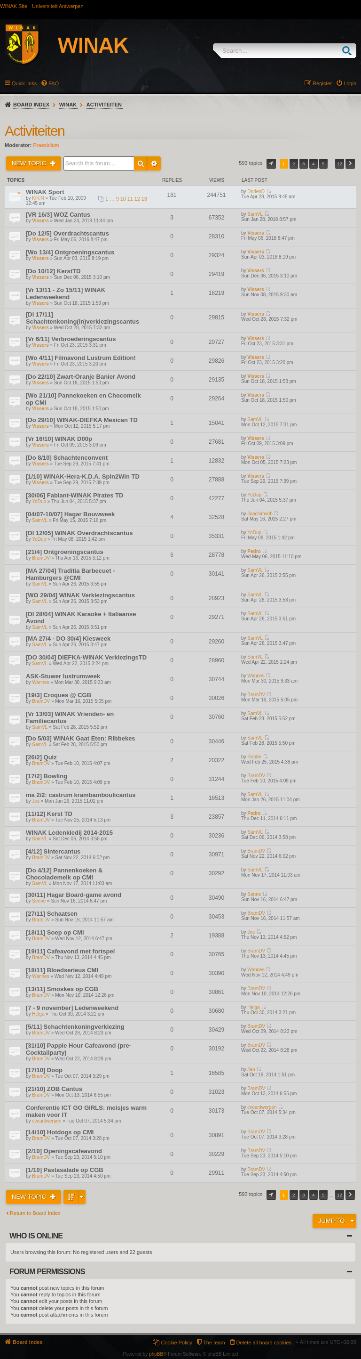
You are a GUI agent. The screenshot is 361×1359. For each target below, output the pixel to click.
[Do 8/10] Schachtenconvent (67, 457)
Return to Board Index (35, 1213)
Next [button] (350, 164)
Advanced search (154, 163)
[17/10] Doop (44, 1070)
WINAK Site (13, 6)
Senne (39, 900)
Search (349, 50)
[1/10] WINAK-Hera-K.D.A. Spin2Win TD (83, 476)
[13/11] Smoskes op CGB (62, 989)
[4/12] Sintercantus (53, 851)
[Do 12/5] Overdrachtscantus (67, 233)
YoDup (39, 501)
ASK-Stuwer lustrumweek (63, 676)
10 (123, 199)
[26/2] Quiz (41, 757)
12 (137, 199)
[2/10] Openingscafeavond (64, 1151)
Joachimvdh (259, 513)
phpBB (156, 1354)
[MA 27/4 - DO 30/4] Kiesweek (68, 638)
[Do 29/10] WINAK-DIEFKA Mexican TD (82, 419)
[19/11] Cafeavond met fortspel (70, 951)
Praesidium (46, 145)
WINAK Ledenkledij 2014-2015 (69, 832)
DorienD (256, 191)
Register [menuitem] (322, 83)
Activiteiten (104, 104)
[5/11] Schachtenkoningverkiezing (75, 1026)
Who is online (36, 1236)
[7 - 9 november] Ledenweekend (72, 1007)
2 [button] (293, 163)
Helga (38, 1014)
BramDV (41, 558)
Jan (251, 1069)
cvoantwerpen (46, 1120)
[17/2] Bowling (46, 776)
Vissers (40, 220)
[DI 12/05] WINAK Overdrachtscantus (79, 533)
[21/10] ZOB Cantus (54, 1088)
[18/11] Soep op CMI (55, 932)
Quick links (24, 83)
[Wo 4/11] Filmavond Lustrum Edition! (81, 357)
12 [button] (339, 163)
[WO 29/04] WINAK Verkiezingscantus (80, 595)
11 (130, 199)
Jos (35, 801)
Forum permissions (47, 1272)
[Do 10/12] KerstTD (53, 271)
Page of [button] (271, 164)
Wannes (40, 682)
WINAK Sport (45, 191)
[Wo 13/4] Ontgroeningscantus (70, 252)
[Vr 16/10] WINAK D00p (59, 438)
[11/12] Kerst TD (49, 813)
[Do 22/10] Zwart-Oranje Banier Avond (80, 376)
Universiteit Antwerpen (57, 6)
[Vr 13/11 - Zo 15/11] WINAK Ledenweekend (65, 293)
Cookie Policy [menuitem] (176, 1342)
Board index (31, 104)
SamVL (255, 214)
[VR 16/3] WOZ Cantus (58, 214)
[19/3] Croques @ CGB (58, 695)
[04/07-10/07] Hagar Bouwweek (70, 514)
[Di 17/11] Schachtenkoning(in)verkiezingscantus (82, 318)
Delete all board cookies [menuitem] (263, 1342)
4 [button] (313, 163)
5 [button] (323, 163)
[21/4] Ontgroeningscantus (64, 551)
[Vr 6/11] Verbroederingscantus (71, 338)
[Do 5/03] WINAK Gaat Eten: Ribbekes (80, 738)
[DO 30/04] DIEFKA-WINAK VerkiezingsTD (86, 657)
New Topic (30, 163)
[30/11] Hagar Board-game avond (73, 894)
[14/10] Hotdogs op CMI (60, 1132)
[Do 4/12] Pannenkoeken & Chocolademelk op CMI (64, 874)
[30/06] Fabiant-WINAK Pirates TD (74, 495)
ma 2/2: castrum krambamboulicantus (80, 794)
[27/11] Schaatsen (52, 913)
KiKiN (38, 198)
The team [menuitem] (214, 1342)
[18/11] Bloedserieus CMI (62, 970)
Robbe (254, 756)
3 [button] (303, 163)
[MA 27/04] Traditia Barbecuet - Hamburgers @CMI (70, 574)
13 (144, 199)
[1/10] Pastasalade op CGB (64, 1169)
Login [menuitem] (350, 83)
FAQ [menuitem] (53, 83)
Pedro (253, 551)
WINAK (68, 104)
